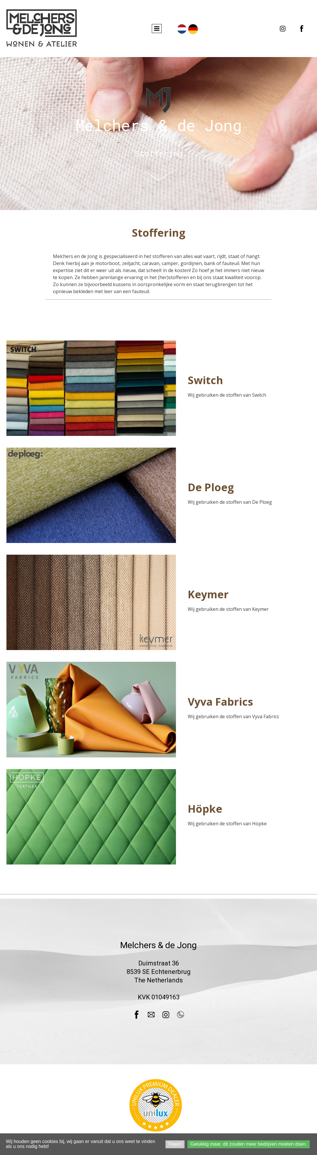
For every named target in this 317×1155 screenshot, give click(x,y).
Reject (175, 1144)
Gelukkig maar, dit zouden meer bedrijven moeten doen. (248, 1144)
